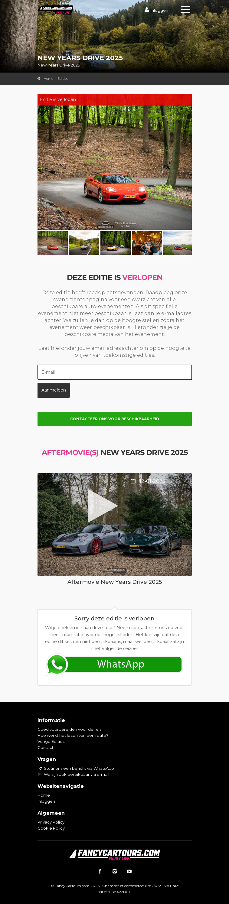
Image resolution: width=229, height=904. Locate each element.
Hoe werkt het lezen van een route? (73, 735)
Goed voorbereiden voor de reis (69, 729)
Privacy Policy (51, 822)
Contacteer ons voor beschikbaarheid (114, 419)
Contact (46, 747)
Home (48, 78)
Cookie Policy (51, 828)
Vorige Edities (51, 741)
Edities (62, 78)
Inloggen (155, 10)
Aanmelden (53, 390)
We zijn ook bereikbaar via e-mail (73, 774)
